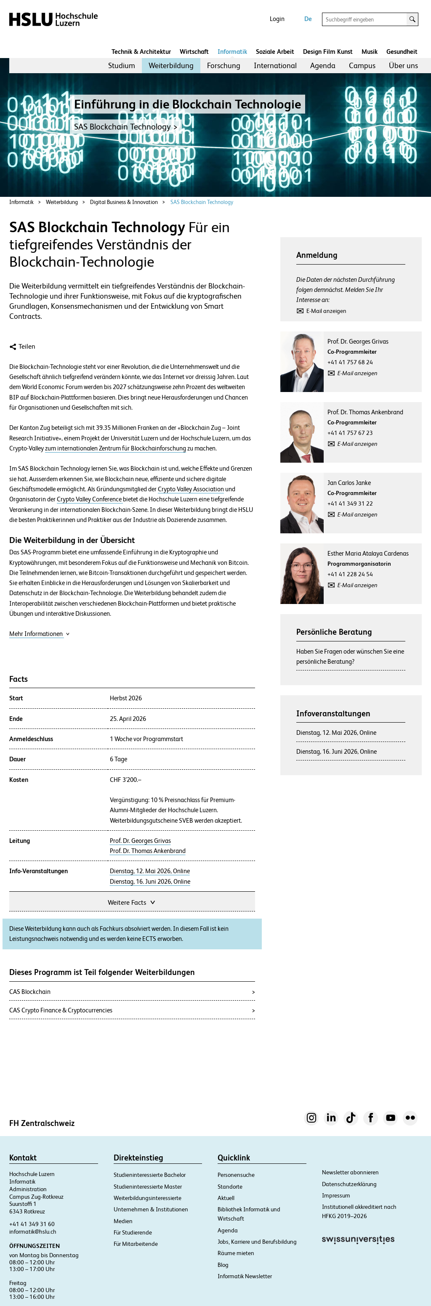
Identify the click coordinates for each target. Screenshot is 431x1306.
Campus (362, 65)
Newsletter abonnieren (350, 1172)
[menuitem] (121, 65)
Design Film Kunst (328, 51)
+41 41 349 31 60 (32, 1224)
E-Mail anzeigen (326, 310)
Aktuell (226, 1198)
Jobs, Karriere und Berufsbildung (257, 1241)
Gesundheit (402, 51)
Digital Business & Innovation (124, 202)
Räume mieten (236, 1253)
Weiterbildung (171, 65)
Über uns (403, 65)
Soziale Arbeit (275, 51)
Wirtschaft (194, 51)
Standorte (230, 1186)
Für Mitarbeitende (136, 1243)
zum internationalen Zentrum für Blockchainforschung (115, 448)
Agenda (322, 65)
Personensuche (236, 1174)
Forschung (223, 65)
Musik (370, 51)
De (308, 18)
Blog (223, 1264)
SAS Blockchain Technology (201, 202)
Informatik (232, 51)
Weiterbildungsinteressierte (147, 1198)
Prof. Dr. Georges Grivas (140, 840)
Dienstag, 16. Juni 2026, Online (150, 881)
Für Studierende (133, 1232)
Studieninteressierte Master (148, 1186)
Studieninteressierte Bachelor (150, 1174)
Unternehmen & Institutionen (151, 1209)
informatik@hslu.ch (32, 1231)
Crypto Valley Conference (90, 499)
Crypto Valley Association (191, 489)
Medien (123, 1221)
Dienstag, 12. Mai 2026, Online (150, 871)
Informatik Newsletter (245, 1276)
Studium (121, 65)
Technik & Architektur (141, 51)
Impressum (336, 1195)
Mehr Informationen (39, 633)
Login (277, 18)
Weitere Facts (132, 901)
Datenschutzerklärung (349, 1184)
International (275, 65)
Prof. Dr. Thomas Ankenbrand (148, 851)
